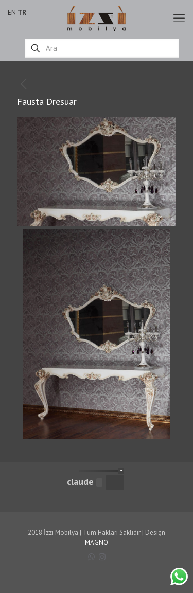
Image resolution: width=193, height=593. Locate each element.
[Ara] (102, 48)
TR (21, 12)
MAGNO (96, 542)
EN (12, 12)
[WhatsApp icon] (91, 557)
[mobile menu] (179, 18)
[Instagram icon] (102, 557)
